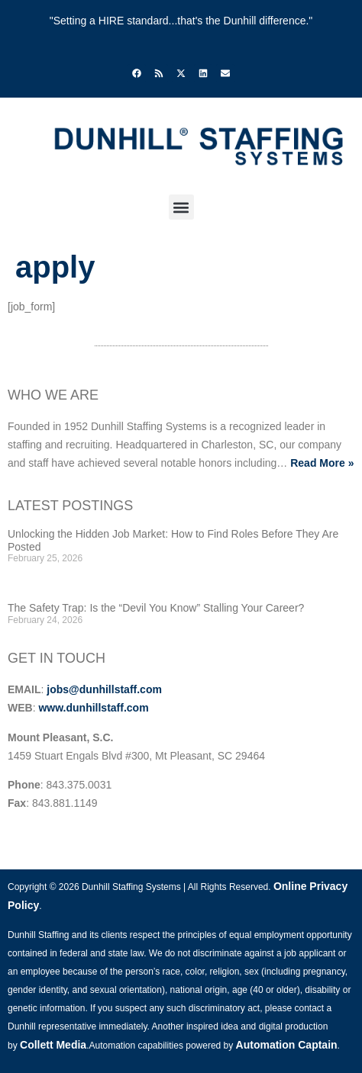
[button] (181, 207)
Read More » (322, 463)
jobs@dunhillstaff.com (104, 689)
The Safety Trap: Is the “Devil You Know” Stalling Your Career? (156, 608)
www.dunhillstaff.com (93, 708)
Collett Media (53, 1045)
